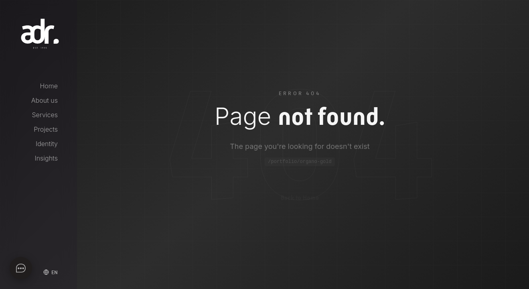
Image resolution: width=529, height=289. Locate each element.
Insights (46, 158)
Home (49, 86)
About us (44, 100)
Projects (46, 129)
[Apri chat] (21, 268)
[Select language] (50, 272)
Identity (47, 144)
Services (45, 115)
